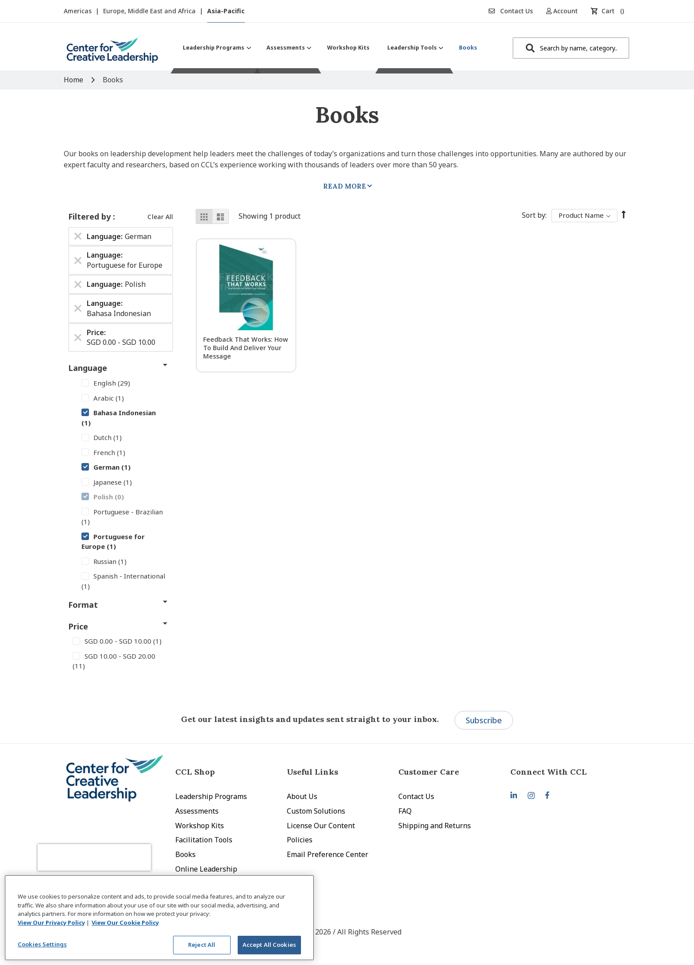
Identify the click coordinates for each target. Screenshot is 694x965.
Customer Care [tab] (428, 772)
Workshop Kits (199, 825)
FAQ (405, 811)
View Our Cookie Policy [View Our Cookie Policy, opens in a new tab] (125, 922)
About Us (302, 796)
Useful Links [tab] (312, 772)
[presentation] (111, 848)
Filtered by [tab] (90, 216)
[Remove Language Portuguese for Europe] (77, 260)
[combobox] (571, 48)
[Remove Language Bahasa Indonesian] (77, 308)
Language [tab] (87, 368)
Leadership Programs (211, 796)
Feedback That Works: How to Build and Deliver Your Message (245, 347)
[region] (159, 918)
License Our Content (321, 825)
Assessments (197, 811)
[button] (565, 11)
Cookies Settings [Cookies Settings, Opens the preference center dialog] (42, 944)
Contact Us (511, 11)
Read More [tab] (344, 186)
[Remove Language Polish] (77, 284)
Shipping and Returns (434, 825)
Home (74, 80)
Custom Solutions (316, 811)
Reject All (201, 945)
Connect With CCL (548, 772)
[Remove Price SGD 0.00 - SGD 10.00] (77, 337)
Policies (299, 840)
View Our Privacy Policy (51, 922)
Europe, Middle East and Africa (150, 11)
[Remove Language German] (77, 236)
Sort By (533, 215)
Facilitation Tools (203, 840)
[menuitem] (216, 47)
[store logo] (112, 53)
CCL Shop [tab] (195, 772)
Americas (78, 11)
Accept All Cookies (269, 945)
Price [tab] (78, 626)
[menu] (330, 47)
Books (185, 854)
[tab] (566, 772)
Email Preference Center (327, 854)
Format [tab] (83, 604)
